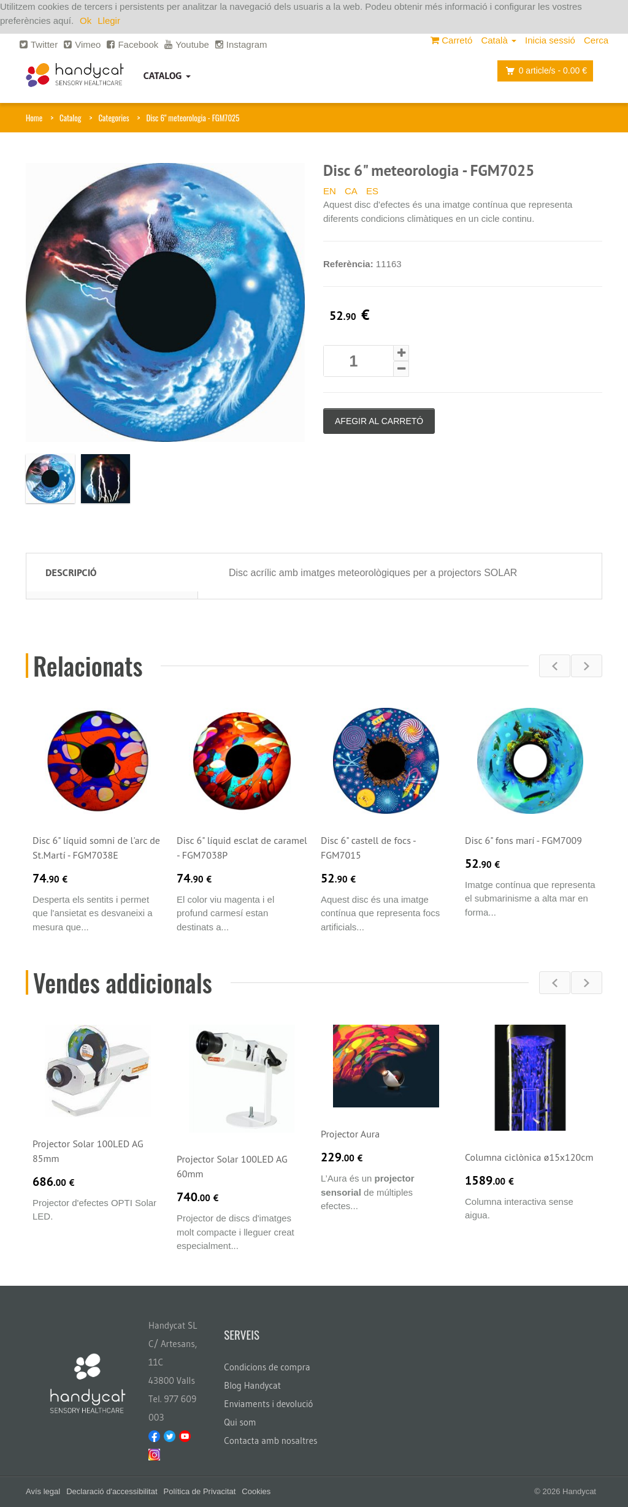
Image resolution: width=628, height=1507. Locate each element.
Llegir (109, 20)
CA (351, 191)
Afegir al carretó (379, 421)
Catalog (167, 75)
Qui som (240, 1422)
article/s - (543, 71)
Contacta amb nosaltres (270, 1440)
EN (329, 191)
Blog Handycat (252, 1385)
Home (34, 118)
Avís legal (43, 1491)
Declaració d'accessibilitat (111, 1491)
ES (372, 191)
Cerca (596, 40)
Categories (113, 118)
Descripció (70, 572)
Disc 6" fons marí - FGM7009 (523, 840)
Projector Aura (350, 1134)
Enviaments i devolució (268, 1404)
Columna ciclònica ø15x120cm (529, 1157)
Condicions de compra (267, 1367)
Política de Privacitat (200, 1491)
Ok (85, 20)
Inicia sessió (550, 40)
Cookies (256, 1491)
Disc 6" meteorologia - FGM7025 (192, 118)
